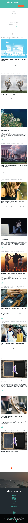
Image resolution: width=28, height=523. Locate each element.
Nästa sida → (18, 468)
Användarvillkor (14, 499)
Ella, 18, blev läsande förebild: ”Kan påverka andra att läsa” (13, 344)
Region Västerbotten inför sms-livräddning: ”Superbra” (13, 308)
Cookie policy (14, 497)
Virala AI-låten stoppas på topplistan (9, 451)
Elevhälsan (14, 512)
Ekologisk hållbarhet (5, 37)
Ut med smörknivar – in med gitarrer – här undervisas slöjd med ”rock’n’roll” (13, 202)
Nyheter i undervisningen (15, 73)
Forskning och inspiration (14, 26)
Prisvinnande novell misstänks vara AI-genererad (12, 94)
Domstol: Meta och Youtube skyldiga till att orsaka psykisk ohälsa (12, 238)
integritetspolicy (12, 518)
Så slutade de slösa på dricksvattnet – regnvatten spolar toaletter (13, 60)
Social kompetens (13, 13)
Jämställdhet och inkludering (13, 24)
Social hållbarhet (13, 15)
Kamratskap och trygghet (14, 22)
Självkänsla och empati (13, 17)
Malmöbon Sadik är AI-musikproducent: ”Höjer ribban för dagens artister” (13, 380)
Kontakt (14, 513)
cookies (7, 518)
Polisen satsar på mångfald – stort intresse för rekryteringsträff (11, 417)
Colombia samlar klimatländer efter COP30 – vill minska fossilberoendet (14, 166)
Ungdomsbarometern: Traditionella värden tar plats (13, 273)
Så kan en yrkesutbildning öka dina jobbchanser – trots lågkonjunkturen (13, 129)
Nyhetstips (14, 511)
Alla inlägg (13, 11)
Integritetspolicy (14, 498)
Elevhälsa (13, 28)
